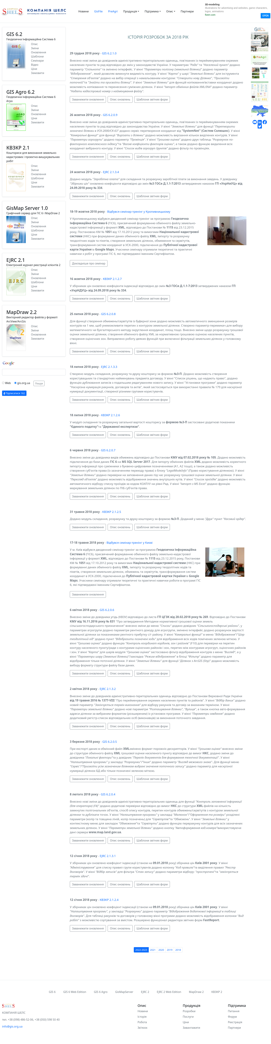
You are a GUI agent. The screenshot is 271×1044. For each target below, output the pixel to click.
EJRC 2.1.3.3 (109, 367)
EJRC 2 (145, 992)
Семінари (37, 60)
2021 (153, 949)
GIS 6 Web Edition (74, 992)
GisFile (98, 11)
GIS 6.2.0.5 (109, 742)
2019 (169, 949)
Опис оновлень (120, 99)
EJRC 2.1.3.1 (108, 856)
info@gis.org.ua (12, 1026)
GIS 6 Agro (100, 992)
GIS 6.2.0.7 (108, 450)
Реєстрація (235, 1022)
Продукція (130, 11)
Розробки (189, 1011)
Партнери (187, 11)
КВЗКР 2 (216, 992)
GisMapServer (124, 992)
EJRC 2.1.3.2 (108, 689)
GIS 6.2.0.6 (107, 610)
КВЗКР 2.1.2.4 (109, 900)
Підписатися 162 (14, 393)
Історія (142, 1017)
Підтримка (152, 11)
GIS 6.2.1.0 (109, 53)
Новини (83, 11)
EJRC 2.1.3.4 (111, 172)
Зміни (35, 48)
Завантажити (191, 1028)
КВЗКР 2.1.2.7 (112, 279)
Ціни (34, 69)
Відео (34, 65)
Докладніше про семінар (88, 263)
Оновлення (38, 52)
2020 (161, 949)
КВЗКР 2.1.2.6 (110, 415)
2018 (178, 949)
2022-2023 (141, 949)
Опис (169, 11)
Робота (142, 1022)
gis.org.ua (23, 383)
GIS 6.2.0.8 (108, 314)
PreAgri (113, 11)
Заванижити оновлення (88, 99)
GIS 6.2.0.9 (110, 115)
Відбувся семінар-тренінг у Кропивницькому (138, 212)
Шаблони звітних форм (152, 99)
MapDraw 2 (196, 992)
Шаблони (37, 56)
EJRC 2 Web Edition (169, 992)
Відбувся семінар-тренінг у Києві (129, 543)
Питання (233, 1011)
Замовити (37, 73)
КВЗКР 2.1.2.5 (111, 512)
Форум (232, 1017)
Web (8, 383)
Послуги (188, 1017)
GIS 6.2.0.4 (108, 794)
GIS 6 (52, 992)
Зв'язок (142, 1028)
